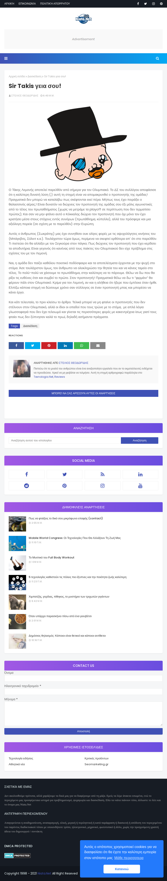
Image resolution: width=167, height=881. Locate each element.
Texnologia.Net (43, 377)
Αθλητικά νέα (17, 764)
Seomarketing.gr (97, 764)
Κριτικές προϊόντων (97, 758)
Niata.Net (44, 873)
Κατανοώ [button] (122, 869)
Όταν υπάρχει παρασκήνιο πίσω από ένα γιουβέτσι (60, 616)
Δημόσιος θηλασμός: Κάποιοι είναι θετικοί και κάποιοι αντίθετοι (67, 636)
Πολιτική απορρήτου (55, 3)
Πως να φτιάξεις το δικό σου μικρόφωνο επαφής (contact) (66, 518)
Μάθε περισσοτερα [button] (129, 858)
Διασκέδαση (35, 76)
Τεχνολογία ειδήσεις (21, 758)
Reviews (59, 377)
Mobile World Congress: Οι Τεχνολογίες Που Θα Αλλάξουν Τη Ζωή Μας (75, 538)
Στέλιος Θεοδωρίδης (24, 95)
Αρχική (9, 3)
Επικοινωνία (27, 3)
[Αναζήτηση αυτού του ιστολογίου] (65, 440)
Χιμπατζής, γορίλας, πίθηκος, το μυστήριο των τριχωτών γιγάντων (69, 597)
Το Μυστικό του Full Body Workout (51, 557)
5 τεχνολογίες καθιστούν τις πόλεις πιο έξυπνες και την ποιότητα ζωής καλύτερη (78, 577)
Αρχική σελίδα (17, 76)
